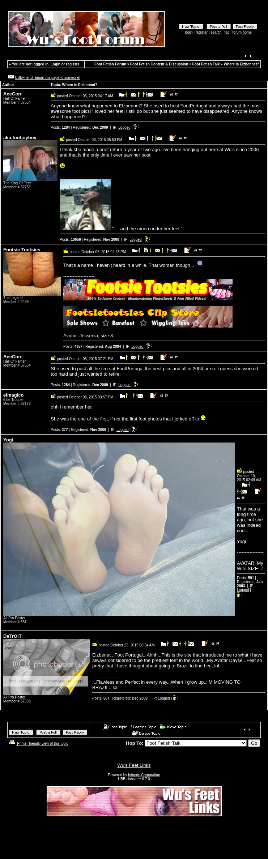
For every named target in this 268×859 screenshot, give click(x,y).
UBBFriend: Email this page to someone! (47, 78)
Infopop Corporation (144, 775)
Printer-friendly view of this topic (38, 743)
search (215, 32)
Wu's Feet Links (134, 765)
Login (55, 64)
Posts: (60, 127)
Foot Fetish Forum (110, 64)
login (189, 32)
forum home (242, 32)
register (202, 32)
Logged (124, 127)
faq (227, 32)
